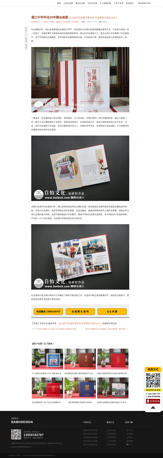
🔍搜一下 (129, 444)
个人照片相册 (111, 441)
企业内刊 (130, 437)
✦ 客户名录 (119, 3)
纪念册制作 (35, 22)
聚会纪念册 (80, 3)
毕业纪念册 (92, 3)
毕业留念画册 (111, 437)
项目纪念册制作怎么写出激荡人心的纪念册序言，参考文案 (105, 329)
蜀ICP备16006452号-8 (47, 455)
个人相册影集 (105, 3)
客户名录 (130, 430)
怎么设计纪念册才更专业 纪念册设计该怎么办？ (80, 323)
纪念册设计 (75, 22)
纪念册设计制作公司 (22, 3)
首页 (59, 3)
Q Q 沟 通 (112, 311)
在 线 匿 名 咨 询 (80, 311)
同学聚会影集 (111, 434)
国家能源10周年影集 (90, 430)
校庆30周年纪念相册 (90, 441)
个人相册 (45, 22)
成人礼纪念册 (111, 444)
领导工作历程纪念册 (90, 444)
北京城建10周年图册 (90, 437)
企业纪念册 (68, 3)
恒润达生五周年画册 (90, 434)
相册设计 (59, 22)
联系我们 (130, 3)
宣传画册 (130, 434)
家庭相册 (130, 441)
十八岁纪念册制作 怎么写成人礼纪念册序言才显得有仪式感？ (56, 329)
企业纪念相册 (111, 430)
